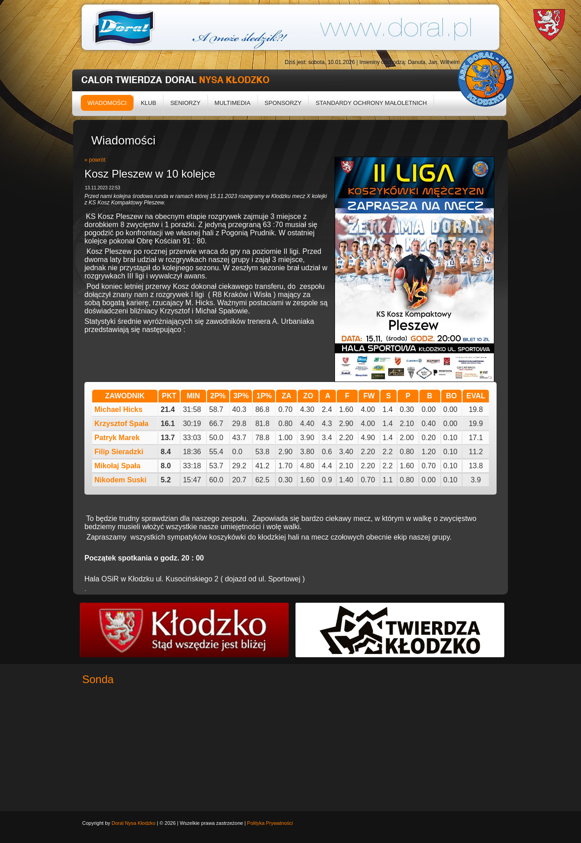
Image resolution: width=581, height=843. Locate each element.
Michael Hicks (118, 409)
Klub (148, 102)
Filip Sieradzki (118, 452)
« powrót (94, 160)
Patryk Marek (117, 437)
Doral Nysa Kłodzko (134, 823)
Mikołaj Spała (117, 466)
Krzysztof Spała (121, 423)
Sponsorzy (283, 102)
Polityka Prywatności (270, 823)
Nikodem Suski (120, 480)
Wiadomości (107, 102)
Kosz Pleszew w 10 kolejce (149, 174)
